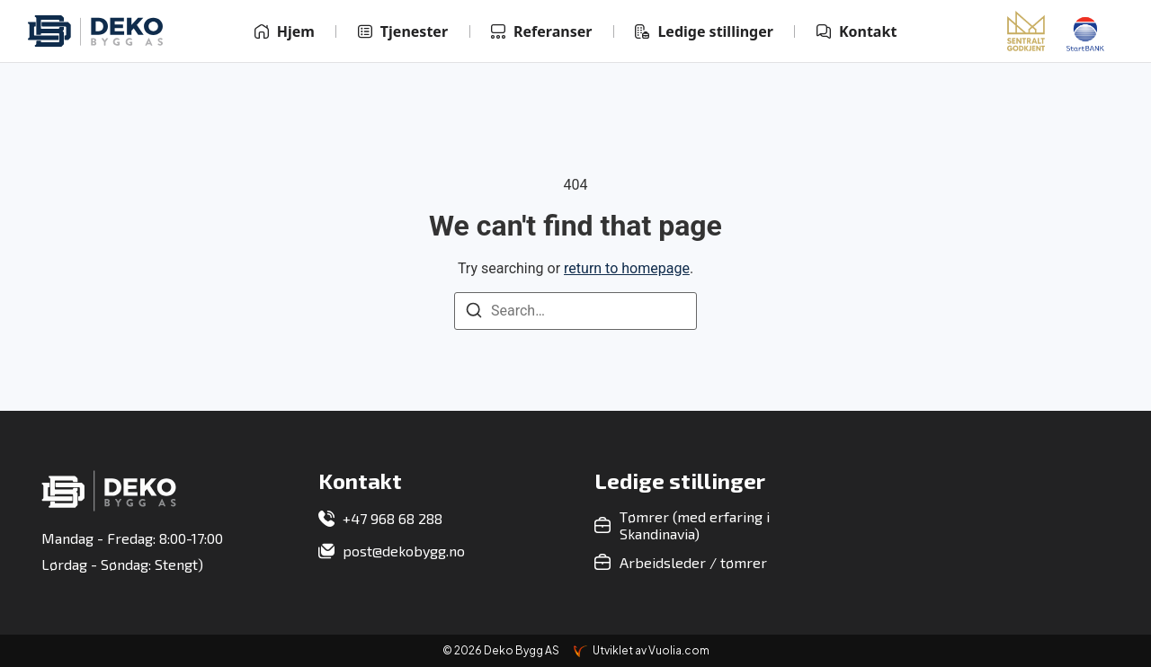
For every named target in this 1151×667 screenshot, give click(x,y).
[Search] (474, 313)
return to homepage (627, 268)
